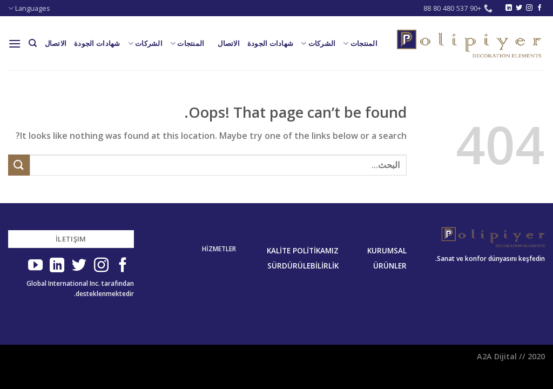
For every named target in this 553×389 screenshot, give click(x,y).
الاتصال (229, 43)
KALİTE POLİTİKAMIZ (303, 251)
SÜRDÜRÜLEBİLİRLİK (303, 266)
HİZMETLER (219, 248)
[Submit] (19, 165)
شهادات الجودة (270, 43)
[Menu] (14, 43)
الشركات (318, 43)
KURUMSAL (387, 251)
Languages (29, 8)
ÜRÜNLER (390, 266)
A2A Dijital (497, 356)
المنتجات (360, 43)
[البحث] (33, 43)
